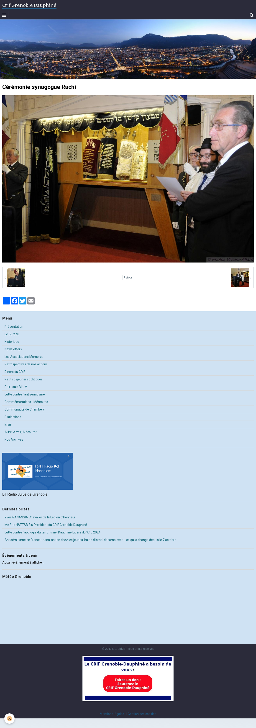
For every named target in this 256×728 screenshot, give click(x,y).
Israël (8, 424)
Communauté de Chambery (25, 409)
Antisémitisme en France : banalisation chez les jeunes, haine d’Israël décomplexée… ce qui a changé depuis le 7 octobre (90, 540)
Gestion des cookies (142, 714)
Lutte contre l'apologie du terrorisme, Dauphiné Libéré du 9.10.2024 (52, 532)
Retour (128, 277)
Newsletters (13, 349)
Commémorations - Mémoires (26, 402)
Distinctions (13, 417)
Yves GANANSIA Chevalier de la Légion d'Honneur (40, 517)
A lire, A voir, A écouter (21, 432)
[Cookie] (10, 718)
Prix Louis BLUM (16, 387)
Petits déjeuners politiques (24, 379)
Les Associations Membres (24, 357)
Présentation (14, 326)
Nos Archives (14, 439)
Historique (12, 341)
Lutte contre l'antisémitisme (25, 394)
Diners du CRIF (15, 372)
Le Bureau (12, 334)
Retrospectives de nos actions (26, 364)
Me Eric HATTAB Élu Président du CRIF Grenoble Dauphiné (46, 525)
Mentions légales (112, 714)
